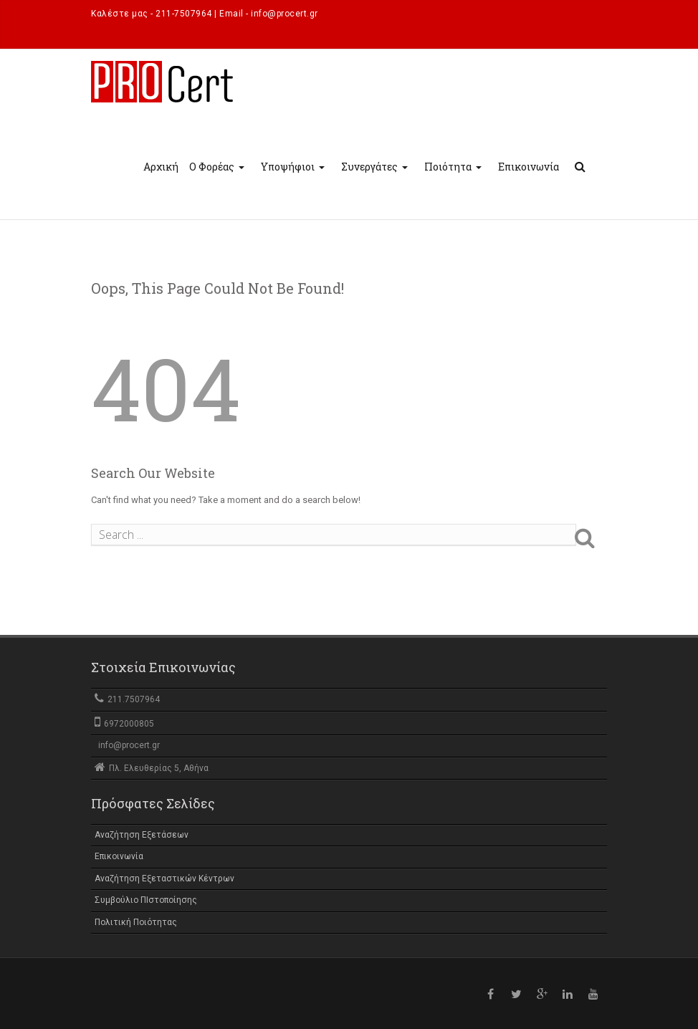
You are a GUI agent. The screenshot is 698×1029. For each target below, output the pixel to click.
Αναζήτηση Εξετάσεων (141, 835)
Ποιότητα (454, 179)
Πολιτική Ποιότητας (136, 922)
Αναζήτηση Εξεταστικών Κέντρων (164, 879)
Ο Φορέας (218, 179)
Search (595, 537)
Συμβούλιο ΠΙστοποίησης (146, 900)
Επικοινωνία (528, 166)
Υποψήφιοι (294, 179)
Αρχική (160, 166)
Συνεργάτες (376, 179)
